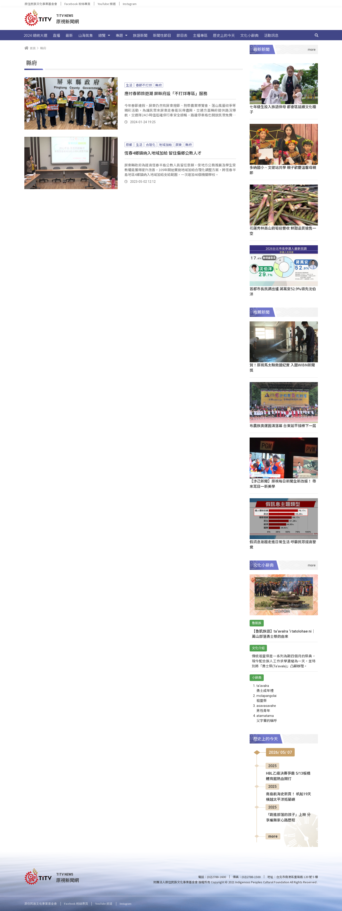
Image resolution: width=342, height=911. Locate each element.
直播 (56, 35)
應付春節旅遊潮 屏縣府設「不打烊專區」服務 (165, 93)
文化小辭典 (249, 35)
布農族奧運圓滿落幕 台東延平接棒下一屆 (283, 425)
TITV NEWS (64, 16)
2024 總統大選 (35, 35)
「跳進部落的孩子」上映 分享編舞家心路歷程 (288, 817)
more (273, 836)
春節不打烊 (144, 85)
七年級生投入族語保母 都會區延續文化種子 (283, 109)
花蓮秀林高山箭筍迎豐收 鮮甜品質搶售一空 (283, 230)
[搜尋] (316, 35)
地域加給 (165, 144)
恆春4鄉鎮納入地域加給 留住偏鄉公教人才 (162, 153)
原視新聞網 (67, 21)
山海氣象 (85, 35)
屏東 (178, 144)
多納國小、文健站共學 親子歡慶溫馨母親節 (283, 170)
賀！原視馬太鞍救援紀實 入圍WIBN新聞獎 (282, 367)
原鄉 (129, 144)
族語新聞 (140, 35)
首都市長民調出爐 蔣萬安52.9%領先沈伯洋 (283, 291)
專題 (121, 35)
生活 (129, 85)
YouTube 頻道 (107, 4)
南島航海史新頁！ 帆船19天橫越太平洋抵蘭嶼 (288, 797)
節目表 (182, 35)
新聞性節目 (162, 35)
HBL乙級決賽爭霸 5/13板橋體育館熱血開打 (288, 776)
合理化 (150, 144)
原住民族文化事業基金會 (41, 4)
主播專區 (200, 35)
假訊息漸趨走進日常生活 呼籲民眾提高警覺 (283, 544)
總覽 (104, 35)
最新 (69, 35)
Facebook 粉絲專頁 (77, 4)
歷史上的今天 (224, 35)
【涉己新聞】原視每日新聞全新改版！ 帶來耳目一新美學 (283, 483)
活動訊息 (271, 35)
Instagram (130, 4)
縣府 (158, 85)
